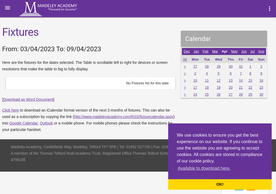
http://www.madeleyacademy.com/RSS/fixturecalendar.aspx (124, 117)
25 (207, 94)
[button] (7, 7)
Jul (252, 51)
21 (241, 87)
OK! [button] (219, 184)
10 (195, 80)
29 (218, 66)
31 (241, 66)
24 (195, 94)
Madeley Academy (55, 9)
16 (261, 80)
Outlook (46, 123)
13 (231, 80)
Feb (206, 51)
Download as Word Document (28, 99)
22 (250, 87)
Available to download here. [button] (204, 168)
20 (231, 87)
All (185, 59)
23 (261, 87)
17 (195, 87)
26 (218, 94)
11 (207, 80)
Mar (215, 51)
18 (207, 87)
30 (231, 66)
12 (218, 80)
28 (207, 66)
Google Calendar (23, 123)
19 (218, 87)
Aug (261, 51)
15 (250, 80)
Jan (196, 51)
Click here (10, 110)
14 (241, 80)
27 (195, 66)
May (234, 51)
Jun (244, 51)
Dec (187, 51)
